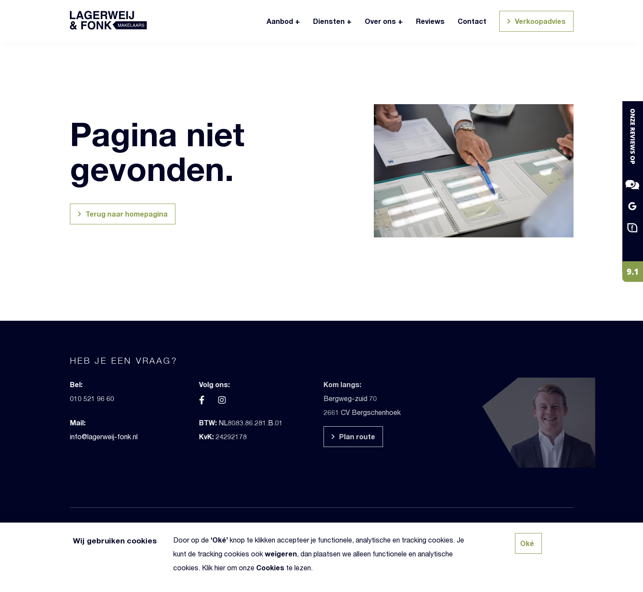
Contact (472, 21)
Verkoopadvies (535, 22)
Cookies (270, 567)
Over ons (380, 21)
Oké (219, 540)
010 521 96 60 (79, 398)
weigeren (281, 553)
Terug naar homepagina (121, 215)
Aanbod (280, 21)
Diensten (329, 21)
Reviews (430, 21)
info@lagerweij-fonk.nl (91, 436)
